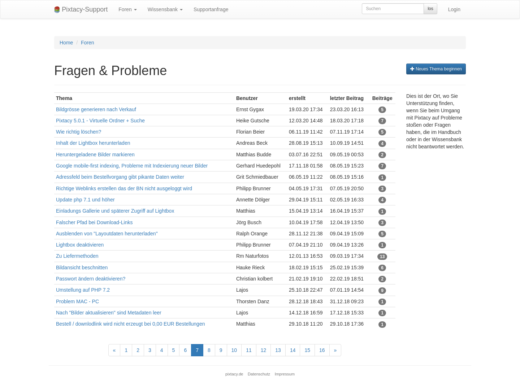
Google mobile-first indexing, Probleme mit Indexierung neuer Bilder (132, 166)
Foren (127, 9)
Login (454, 9)
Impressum (285, 374)
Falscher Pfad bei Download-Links (94, 222)
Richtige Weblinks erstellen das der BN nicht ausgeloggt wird (124, 188)
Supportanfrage (211, 9)
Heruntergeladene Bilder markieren (95, 154)
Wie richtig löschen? (78, 132)
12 (263, 350)
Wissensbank (165, 9)
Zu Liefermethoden (77, 256)
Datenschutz (259, 374)
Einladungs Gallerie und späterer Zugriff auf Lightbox (115, 211)
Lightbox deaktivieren (80, 245)
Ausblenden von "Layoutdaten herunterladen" (107, 233)
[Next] (335, 350)
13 (278, 350)
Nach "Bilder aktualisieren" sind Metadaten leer (108, 313)
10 (234, 350)
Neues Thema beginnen (436, 68)
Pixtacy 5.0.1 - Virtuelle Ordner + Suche (100, 120)
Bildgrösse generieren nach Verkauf (96, 109)
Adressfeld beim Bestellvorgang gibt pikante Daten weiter (120, 177)
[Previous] (114, 350)
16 (322, 350)
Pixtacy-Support (81, 9)
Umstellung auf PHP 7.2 (83, 290)
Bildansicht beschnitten (82, 267)
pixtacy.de (234, 374)
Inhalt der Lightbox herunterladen (93, 143)
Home (66, 42)
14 (293, 350)
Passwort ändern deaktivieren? (90, 279)
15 (307, 350)
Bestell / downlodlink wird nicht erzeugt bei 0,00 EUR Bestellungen (130, 324)
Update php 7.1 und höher (85, 200)
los (430, 8)
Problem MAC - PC (77, 301)
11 (249, 350)
